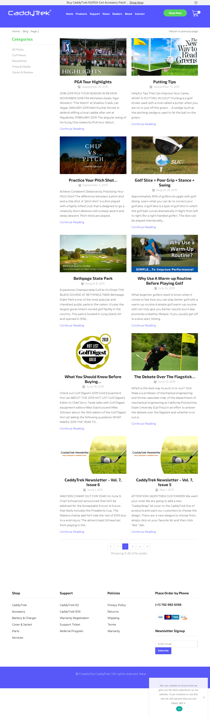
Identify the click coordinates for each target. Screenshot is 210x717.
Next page (147, 546)
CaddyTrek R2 (69, 605)
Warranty (114, 631)
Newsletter (19, 61)
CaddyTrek (19, 605)
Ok (179, 709)
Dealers (117, 13)
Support (95, 13)
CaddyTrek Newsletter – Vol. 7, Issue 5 (164, 482)
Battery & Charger (24, 618)
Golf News (19, 55)
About (128, 13)
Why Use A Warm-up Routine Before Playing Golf (165, 280)
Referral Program (71, 631)
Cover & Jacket (22, 624)
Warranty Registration (74, 618)
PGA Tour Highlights (93, 81)
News (106, 13)
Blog (25, 31)
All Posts (17, 49)
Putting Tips (164, 81)
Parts (15, 631)
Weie (142, 674)
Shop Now (137, 2)
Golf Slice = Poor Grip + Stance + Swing (164, 182)
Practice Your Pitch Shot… (93, 180)
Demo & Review (22, 72)
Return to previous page (183, 31)
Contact (140, 13)
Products (81, 13)
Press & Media (21, 66)
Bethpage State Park (93, 278)
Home (69, 13)
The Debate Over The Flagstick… (164, 376)
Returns (113, 611)
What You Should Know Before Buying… (93, 379)
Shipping (113, 618)
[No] (203, 697)
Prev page (111, 546)
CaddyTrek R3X (70, 611)
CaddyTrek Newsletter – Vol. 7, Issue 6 (93, 482)
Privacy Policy (117, 605)
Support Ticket (70, 624)
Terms (112, 624)
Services (17, 637)
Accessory (18, 611)
